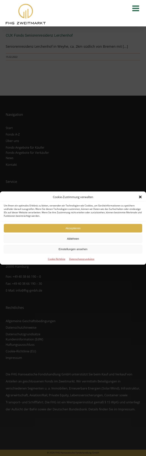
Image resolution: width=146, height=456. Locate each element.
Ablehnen (73, 238)
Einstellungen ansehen (73, 249)
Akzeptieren (72, 228)
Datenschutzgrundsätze (81, 259)
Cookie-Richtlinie (56, 259)
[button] (140, 197)
